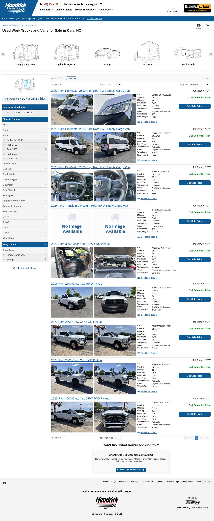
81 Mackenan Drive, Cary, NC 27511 (85, 4)
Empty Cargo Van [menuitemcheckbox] (15, 255)
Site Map (135, 482)
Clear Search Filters (24, 268)
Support (159, 482)
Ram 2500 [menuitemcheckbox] (11, 149)
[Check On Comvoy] (4, 483)
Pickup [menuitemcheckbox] (9, 259)
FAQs (114, 482)
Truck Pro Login (172, 482)
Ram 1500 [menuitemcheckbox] (11, 145)
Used (70, 78)
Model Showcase (85, 9)
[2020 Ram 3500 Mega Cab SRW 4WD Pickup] (80, 244)
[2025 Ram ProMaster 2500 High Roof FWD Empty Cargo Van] (90, 167)
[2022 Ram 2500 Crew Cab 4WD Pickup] (76, 322)
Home (105, 482)
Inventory (46, 9)
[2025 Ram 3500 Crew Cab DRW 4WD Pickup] (80, 398)
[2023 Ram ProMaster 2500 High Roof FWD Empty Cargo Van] (90, 90)
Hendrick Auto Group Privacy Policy (197, 482)
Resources (106, 9)
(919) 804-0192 (50, 4)
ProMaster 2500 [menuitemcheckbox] (14, 140)
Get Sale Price (194, 106)
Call (207, 26)
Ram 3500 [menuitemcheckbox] (11, 154)
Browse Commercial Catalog (131, 469)
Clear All (205, 78)
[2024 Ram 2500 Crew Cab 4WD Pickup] (76, 360)
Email (198, 26)
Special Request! (94, 18)
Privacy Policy (147, 482)
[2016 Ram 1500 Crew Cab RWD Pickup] (76, 283)
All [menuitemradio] (7, 112)
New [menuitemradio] (17, 112)
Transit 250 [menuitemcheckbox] (12, 158)
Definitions (123, 482)
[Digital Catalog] (63, 9)
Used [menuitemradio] (30, 112)
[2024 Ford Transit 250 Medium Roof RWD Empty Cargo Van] (89, 205)
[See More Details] (147, 122)
